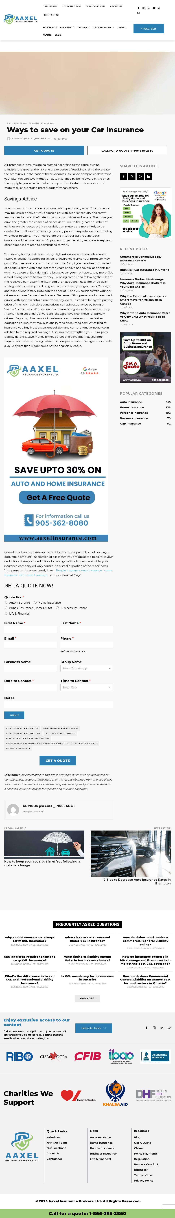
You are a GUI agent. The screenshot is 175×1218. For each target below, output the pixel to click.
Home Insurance (49, 603)
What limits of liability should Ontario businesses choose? (87, 958)
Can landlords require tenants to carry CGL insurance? (29, 958)
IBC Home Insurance (33, 575)
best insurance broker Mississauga (27, 738)
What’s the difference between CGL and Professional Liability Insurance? (29, 979)
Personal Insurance (41, 123)
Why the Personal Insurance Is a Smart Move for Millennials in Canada (143, 299)
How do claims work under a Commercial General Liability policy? (145, 941)
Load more (87, 998)
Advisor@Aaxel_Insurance (31, 138)
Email (10, 638)
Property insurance (18, 748)
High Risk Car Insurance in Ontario (144, 270)
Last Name (70, 623)
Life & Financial (19, 613)
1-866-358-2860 (107, 1213)
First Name (14, 623)
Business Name (17, 662)
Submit (14, 715)
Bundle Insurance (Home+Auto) (30, 608)
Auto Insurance (17, 123)
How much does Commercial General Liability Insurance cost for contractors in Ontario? (145, 979)
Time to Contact (75, 681)
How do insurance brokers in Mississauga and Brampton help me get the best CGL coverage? (145, 960)
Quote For (14, 597)
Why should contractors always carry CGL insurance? (29, 939)
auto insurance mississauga (60, 728)
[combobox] (86, 668)
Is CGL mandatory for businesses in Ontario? (87, 977)
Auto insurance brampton (22, 728)
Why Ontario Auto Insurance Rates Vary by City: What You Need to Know (145, 316)
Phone (67, 638)
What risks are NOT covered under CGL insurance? (87, 939)
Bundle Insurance (68, 570)
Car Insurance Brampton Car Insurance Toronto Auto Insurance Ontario (51, 743)
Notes (9, 698)
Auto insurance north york (23, 733)
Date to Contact (19, 681)
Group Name (71, 662)
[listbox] (86, 687)
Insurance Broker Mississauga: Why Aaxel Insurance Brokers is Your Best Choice (143, 282)
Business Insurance (73, 608)
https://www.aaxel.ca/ (33, 811)
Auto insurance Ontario (60, 733)
